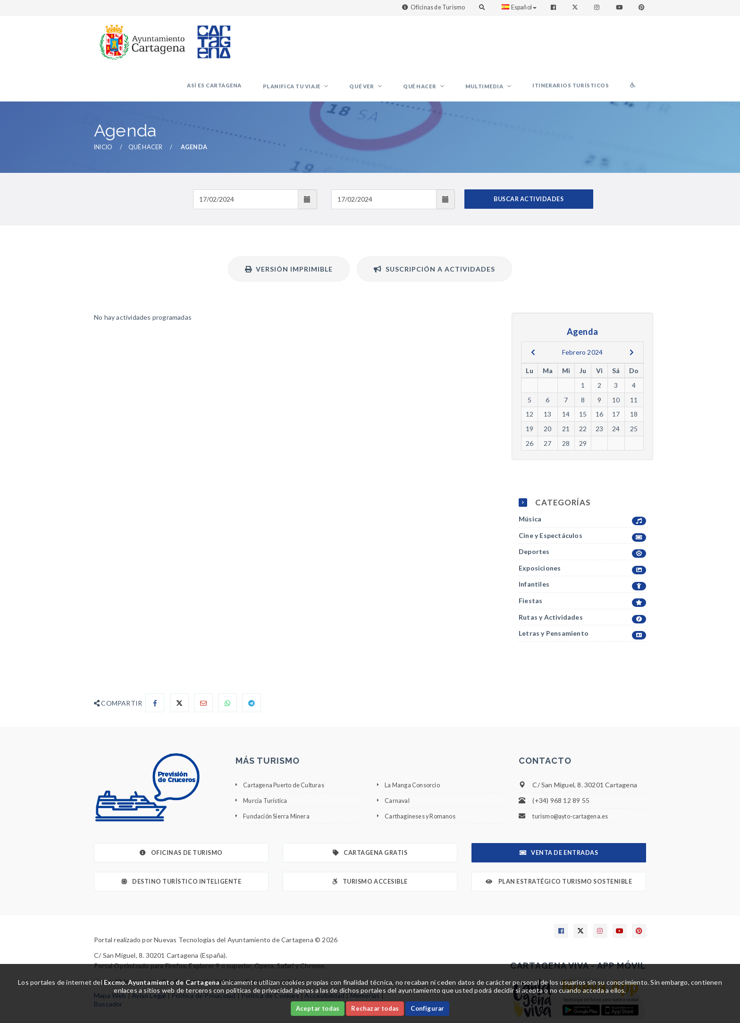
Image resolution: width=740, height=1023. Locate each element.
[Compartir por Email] (203, 666)
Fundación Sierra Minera (279, 779)
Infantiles (582, 548)
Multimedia (509, 45)
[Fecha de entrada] (245, 162)
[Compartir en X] (179, 666)
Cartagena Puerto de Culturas (289, 748)
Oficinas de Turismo (438, 7)
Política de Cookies (270, 959)
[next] (631, 315)
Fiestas (582, 564)
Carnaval (398, 763)
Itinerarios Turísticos (585, 44)
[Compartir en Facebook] (154, 666)
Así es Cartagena (278, 44)
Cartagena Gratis (370, 816)
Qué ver (406, 45)
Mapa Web (110, 959)
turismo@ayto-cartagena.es (574, 780)
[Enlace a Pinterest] (642, 7)
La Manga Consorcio (415, 748)
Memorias (365, 959)
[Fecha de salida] (384, 162)
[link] (140, 38)
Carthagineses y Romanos (424, 779)
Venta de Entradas (559, 816)
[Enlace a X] (580, 894)
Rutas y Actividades (582, 580)
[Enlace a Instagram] (597, 7)
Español (519, 7)
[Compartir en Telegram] (251, 666)
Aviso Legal (149, 959)
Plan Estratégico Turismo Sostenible (559, 845)
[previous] (533, 315)
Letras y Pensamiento (582, 597)
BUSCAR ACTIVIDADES (528, 162)
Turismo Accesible (369, 845)
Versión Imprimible (289, 232)
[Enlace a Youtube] (620, 7)
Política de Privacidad (203, 959)
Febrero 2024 (582, 315)
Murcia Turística (267, 763)
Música (582, 482)
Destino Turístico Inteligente (181, 845)
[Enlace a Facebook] (554, 7)
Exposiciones (582, 532)
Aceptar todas (318, 1008)
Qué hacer (454, 45)
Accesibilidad (324, 959)
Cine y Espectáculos (582, 498)
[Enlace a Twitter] (576, 7)
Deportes (582, 515)
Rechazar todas (375, 1008)
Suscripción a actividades (434, 232)
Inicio (103, 110)
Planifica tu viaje (346, 45)
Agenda (194, 110)
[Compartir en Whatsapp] (227, 666)
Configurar (427, 1008)
